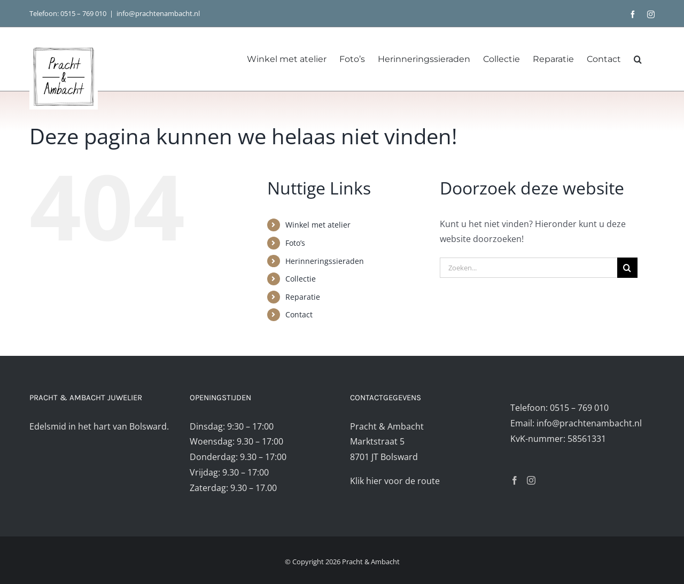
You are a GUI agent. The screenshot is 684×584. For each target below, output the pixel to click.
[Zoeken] (627, 268)
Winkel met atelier (318, 225)
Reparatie (302, 297)
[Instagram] (531, 480)
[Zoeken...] (528, 268)
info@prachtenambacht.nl (158, 13)
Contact (299, 314)
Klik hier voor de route (395, 481)
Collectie (300, 279)
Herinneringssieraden (324, 261)
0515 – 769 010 (83, 13)
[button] (638, 59)
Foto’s (295, 243)
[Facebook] (514, 480)
